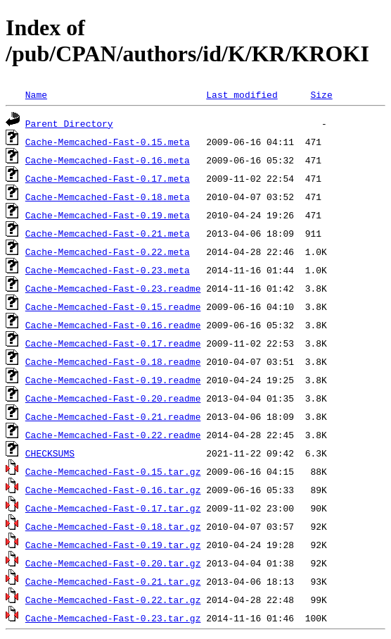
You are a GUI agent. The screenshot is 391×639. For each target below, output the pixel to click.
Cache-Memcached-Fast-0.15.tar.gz (113, 471)
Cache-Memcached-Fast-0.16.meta (107, 160)
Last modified (241, 94)
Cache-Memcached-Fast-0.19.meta (107, 215)
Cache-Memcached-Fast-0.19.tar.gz (113, 544)
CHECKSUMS (50, 453)
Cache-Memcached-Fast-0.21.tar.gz (113, 581)
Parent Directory (69, 123)
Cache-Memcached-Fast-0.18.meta (107, 196)
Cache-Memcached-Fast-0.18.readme (113, 361)
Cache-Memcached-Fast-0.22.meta (107, 251)
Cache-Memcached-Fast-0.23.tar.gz (113, 618)
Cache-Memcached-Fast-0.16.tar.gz (113, 489)
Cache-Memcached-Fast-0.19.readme (113, 379)
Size (321, 94)
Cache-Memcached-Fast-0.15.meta (107, 141)
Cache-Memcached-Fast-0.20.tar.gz (113, 563)
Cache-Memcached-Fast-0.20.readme (113, 398)
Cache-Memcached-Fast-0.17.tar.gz (113, 508)
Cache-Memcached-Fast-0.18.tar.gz (113, 526)
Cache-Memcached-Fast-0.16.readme (113, 324)
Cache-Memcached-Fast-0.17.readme (113, 343)
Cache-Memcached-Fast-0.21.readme (113, 416)
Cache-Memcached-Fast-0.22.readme (113, 434)
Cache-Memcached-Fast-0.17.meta (107, 178)
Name (36, 94)
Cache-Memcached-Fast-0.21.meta (107, 233)
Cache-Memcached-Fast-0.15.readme (113, 306)
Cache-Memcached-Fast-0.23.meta (107, 269)
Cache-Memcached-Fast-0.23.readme (113, 288)
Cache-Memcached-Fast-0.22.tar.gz (113, 599)
